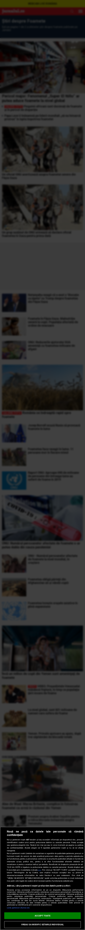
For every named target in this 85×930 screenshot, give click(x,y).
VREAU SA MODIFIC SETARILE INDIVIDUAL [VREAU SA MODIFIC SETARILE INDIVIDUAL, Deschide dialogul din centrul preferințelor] (42, 924)
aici (39, 870)
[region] (42, 878)
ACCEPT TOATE (42, 915)
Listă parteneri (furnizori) (18, 908)
